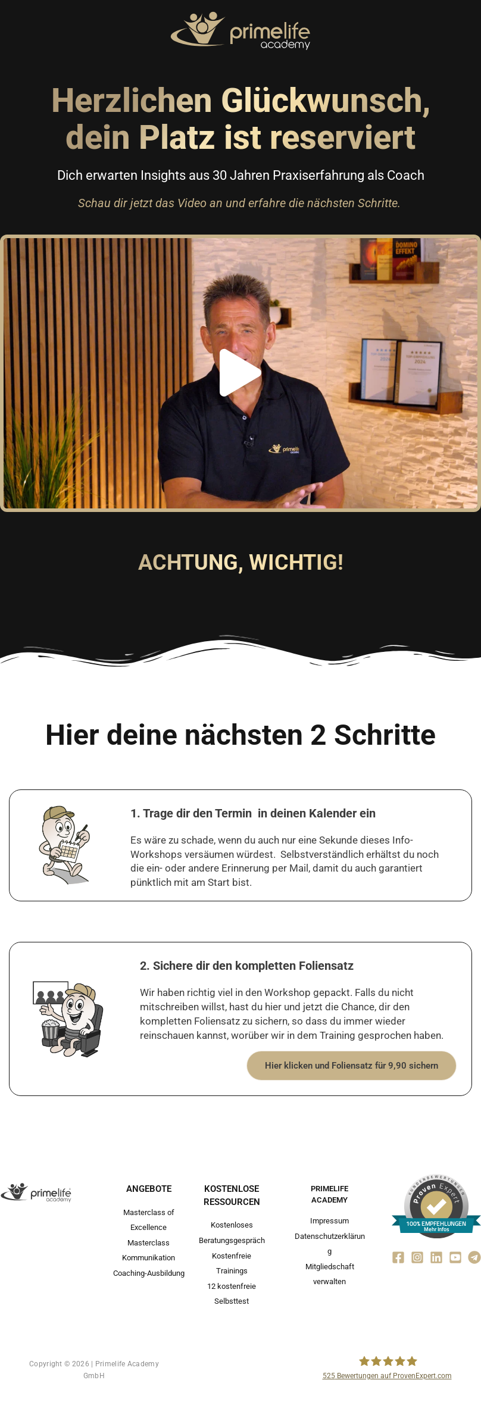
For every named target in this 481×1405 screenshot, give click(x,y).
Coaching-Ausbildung (149, 1272)
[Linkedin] (436, 1256)
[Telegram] (474, 1256)
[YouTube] (455, 1256)
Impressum (329, 1220)
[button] (240, 373)
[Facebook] (398, 1256)
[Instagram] (417, 1256)
